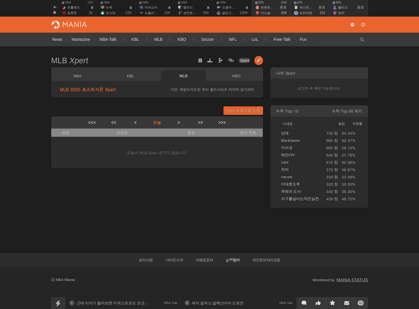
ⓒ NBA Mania (63, 280)
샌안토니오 (191, 13)
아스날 (265, 13)
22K (128, 13)
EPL (259, 2)
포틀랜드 (73, 7)
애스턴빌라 (307, 7)
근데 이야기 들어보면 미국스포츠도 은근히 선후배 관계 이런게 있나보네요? (140, 303)
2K (91, 13)
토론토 (72, 13)
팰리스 (343, 7)
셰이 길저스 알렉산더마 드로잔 (218, 303)
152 (322, 13)
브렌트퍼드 (269, 7)
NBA (66, 2)
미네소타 (151, 7)
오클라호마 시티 (233, 7)
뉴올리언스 (153, 13)
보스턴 (111, 13)
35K (206, 13)
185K (244, 13)
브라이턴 (305, 13)
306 (284, 13)
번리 (341, 13)
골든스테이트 (231, 13)
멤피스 (188, 7)
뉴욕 (109, 7)
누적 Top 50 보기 (347, 111)
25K (167, 13)
